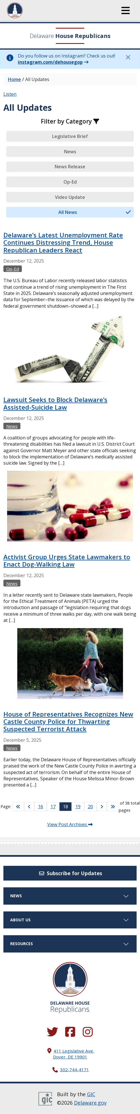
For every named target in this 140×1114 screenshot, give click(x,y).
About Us (70, 919)
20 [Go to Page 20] (90, 806)
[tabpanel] (70, 515)
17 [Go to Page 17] (53, 806)
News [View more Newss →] (12, 426)
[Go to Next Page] (102, 806)
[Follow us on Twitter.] (52, 1032)
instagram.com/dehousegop (50, 62)
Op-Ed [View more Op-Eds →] (12, 269)
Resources (70, 943)
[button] (125, 10)
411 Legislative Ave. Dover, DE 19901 (73, 1054)
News (70, 895)
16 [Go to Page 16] (40, 806)
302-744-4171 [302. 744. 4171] (74, 1069)
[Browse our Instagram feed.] (87, 1032)
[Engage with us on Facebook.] (70, 1032)
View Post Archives (70, 824)
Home (14, 79)
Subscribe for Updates (70, 873)
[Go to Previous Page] (29, 806)
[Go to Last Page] (113, 806)
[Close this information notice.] (127, 57)
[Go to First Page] (18, 806)
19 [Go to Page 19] (77, 806)
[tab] (70, 136)
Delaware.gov (90, 1102)
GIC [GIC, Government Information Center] (91, 1094)
